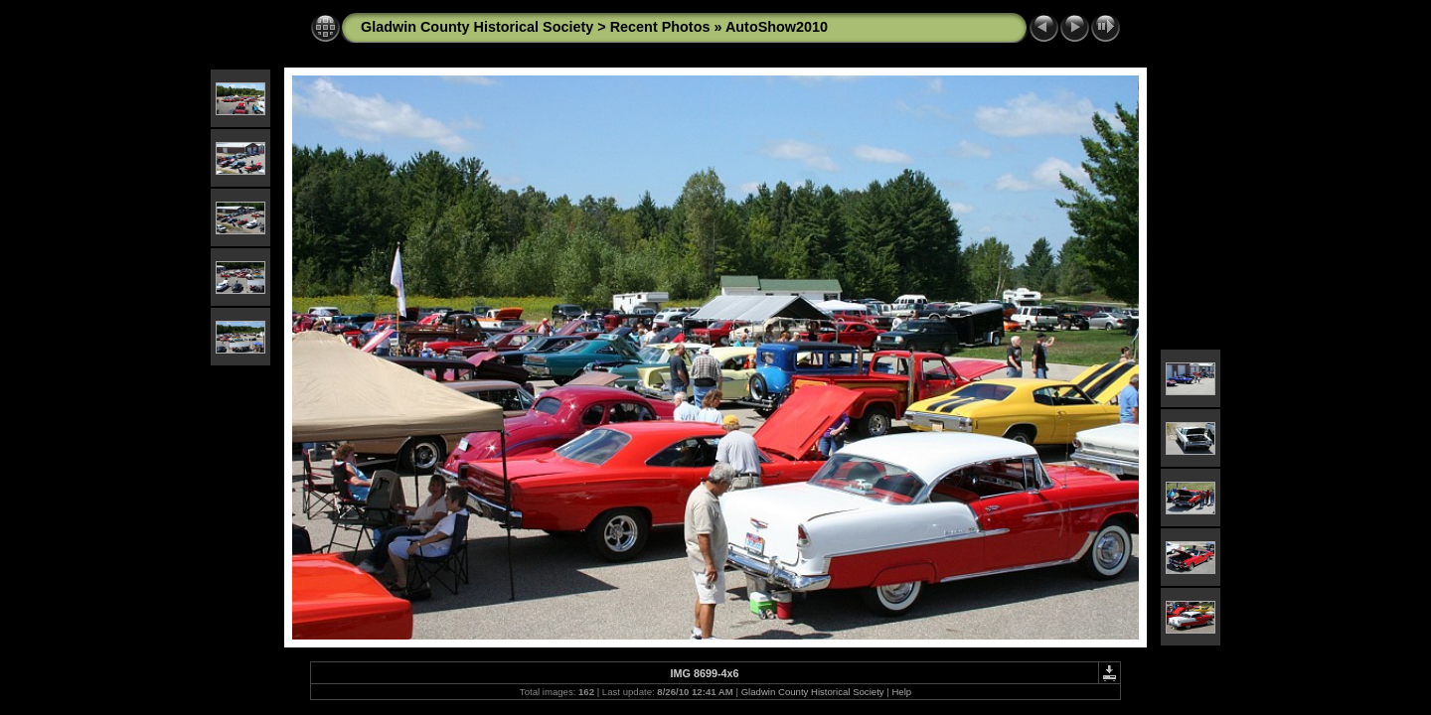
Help (901, 691)
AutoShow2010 (776, 27)
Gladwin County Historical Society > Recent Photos (535, 27)
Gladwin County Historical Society (812, 691)
